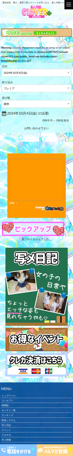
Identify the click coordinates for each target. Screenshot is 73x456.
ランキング (7, 415)
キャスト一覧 (9, 410)
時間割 (5, 405)
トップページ (9, 395)
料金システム (9, 420)
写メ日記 (6, 424)
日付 (4, 66)
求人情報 (6, 439)
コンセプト (7, 400)
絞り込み (7, 82)
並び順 (6, 97)
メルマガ (6, 434)
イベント (6, 429)
